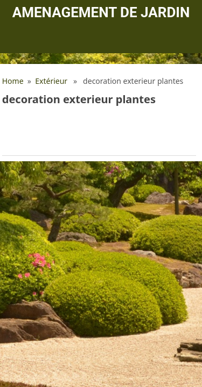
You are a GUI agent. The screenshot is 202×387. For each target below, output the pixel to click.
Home (13, 81)
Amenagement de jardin (101, 12)
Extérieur (51, 81)
